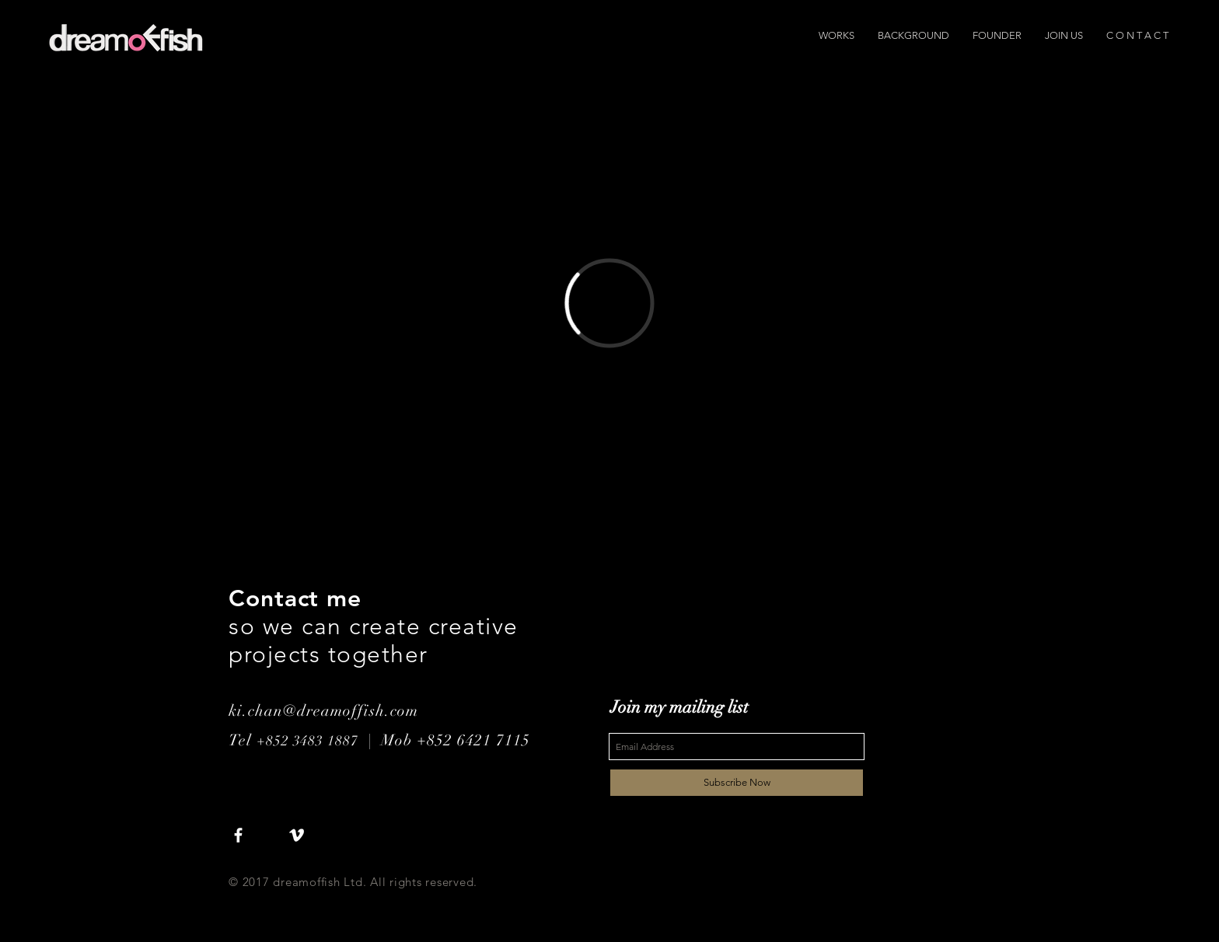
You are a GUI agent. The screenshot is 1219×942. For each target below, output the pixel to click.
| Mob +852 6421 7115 (444, 740)
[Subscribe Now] (736, 782)
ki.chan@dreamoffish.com (323, 710)
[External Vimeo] (609, 302)
